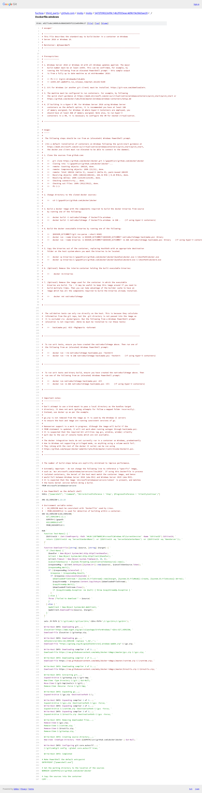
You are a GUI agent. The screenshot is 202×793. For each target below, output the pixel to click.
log (97, 23)
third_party (52, 13)
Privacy (23, 789)
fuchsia (39, 13)
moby (80, 13)
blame (104, 23)
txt (190, 789)
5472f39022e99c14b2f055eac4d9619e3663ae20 (121, 13)
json (197, 789)
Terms (31, 789)
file (90, 23)
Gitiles (16, 789)
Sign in (196, 4)
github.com (68, 13)
